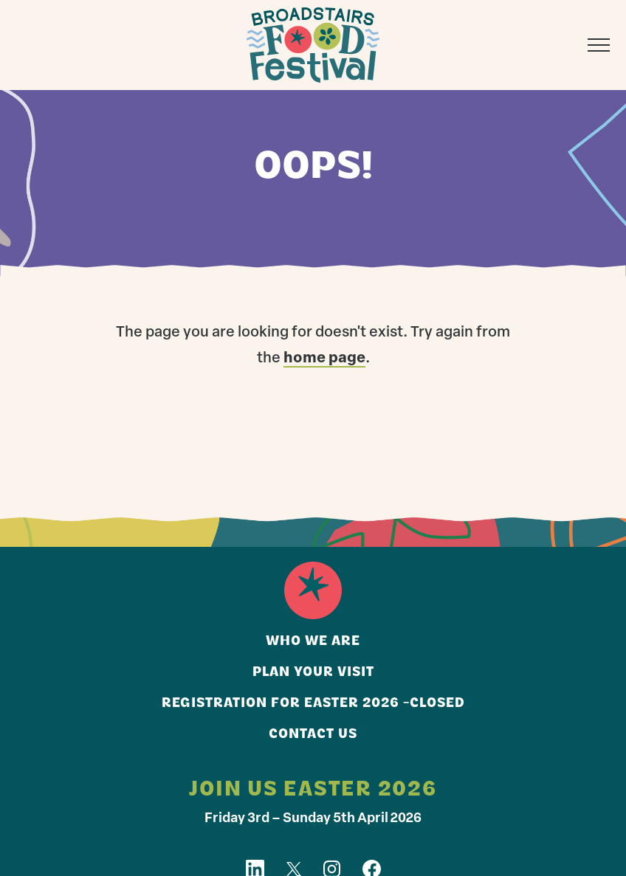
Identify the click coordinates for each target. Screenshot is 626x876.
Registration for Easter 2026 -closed (313, 704)
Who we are (313, 642)
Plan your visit (313, 673)
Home (313, 590)
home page (324, 358)
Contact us (313, 735)
